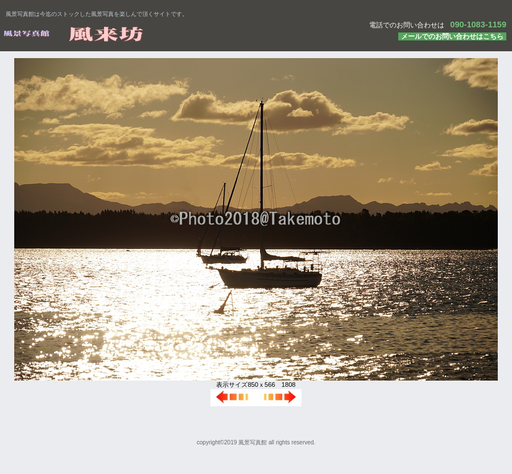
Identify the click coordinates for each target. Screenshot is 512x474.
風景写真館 (142, 33)
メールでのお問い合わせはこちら (452, 36)
